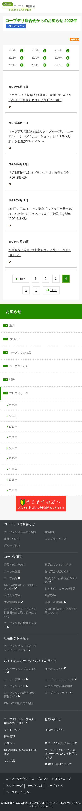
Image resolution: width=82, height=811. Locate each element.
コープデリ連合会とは (19, 524)
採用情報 (9, 736)
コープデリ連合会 (17, 778)
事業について (12, 538)
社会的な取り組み (16, 638)
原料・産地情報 (54, 602)
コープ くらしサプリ (57, 692)
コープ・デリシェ (15, 679)
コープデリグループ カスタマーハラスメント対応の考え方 (61, 753)
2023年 (58, 50)
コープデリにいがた (18, 792)
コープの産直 (12, 571)
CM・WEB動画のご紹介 (18, 703)
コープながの (55, 785)
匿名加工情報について (58, 764)
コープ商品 (11, 578)
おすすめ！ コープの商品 (60, 588)
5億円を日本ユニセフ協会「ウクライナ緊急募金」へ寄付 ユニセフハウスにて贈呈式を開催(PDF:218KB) (40, 213)
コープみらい (40, 778)
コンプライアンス (55, 538)
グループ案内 (12, 545)
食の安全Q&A (12, 595)
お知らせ (13, 311)
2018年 (35, 65)
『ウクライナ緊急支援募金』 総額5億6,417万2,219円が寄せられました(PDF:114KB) (39, 97)
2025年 (12, 50)
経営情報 (50, 532)
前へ (20, 278)
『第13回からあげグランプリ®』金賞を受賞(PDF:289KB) (39, 175)
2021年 (35, 57)
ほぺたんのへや (54, 668)
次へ (51, 290)
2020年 (58, 57)
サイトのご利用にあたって (61, 743)
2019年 (12, 65)
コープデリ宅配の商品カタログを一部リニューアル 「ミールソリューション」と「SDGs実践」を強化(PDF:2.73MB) (40, 136)
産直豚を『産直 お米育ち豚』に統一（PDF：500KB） (39, 252)
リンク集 (9, 760)
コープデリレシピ (15, 685)
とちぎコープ (14, 785)
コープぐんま (34, 785)
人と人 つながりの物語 (59, 685)
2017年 (58, 65)
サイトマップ (12, 729)
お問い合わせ (53, 719)
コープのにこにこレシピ (59, 679)
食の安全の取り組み (57, 571)
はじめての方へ (54, 729)
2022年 (12, 57)
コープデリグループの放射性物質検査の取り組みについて (20, 612)
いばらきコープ (61, 778)
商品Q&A (50, 595)
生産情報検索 (12, 602)
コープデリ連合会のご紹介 (20, 532)
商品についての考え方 (58, 564)
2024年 (35, 50)
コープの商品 (13, 556)
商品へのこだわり (15, 564)
